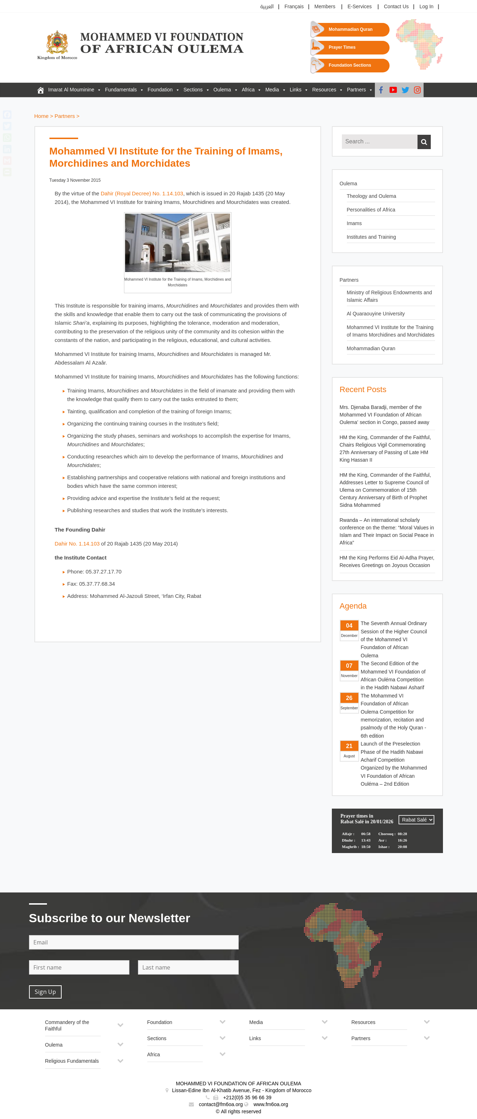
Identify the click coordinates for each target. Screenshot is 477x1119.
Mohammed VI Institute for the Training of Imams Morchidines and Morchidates (391, 331)
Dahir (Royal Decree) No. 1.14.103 (142, 193)
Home (41, 116)
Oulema (222, 89)
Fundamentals (121, 89)
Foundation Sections (350, 65)
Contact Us (396, 6)
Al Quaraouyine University (376, 313)
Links (296, 89)
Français (294, 6)
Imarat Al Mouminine (71, 89)
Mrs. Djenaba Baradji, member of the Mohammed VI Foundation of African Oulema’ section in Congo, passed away (384, 415)
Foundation (160, 89)
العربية (267, 6)
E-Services (360, 6)
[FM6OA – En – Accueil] (40, 90)
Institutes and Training (371, 237)
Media (272, 89)
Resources (324, 89)
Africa (248, 89)
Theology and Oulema (371, 196)
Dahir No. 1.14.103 (77, 544)
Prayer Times (342, 47)
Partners (356, 89)
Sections (193, 89)
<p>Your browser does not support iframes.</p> (387, 835)
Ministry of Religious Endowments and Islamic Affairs (389, 296)
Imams (354, 223)
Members (324, 6)
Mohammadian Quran (350, 30)
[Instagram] (417, 90)
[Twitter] (405, 90)
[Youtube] (393, 90)
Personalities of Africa (371, 209)
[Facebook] (381, 90)
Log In (427, 6)
